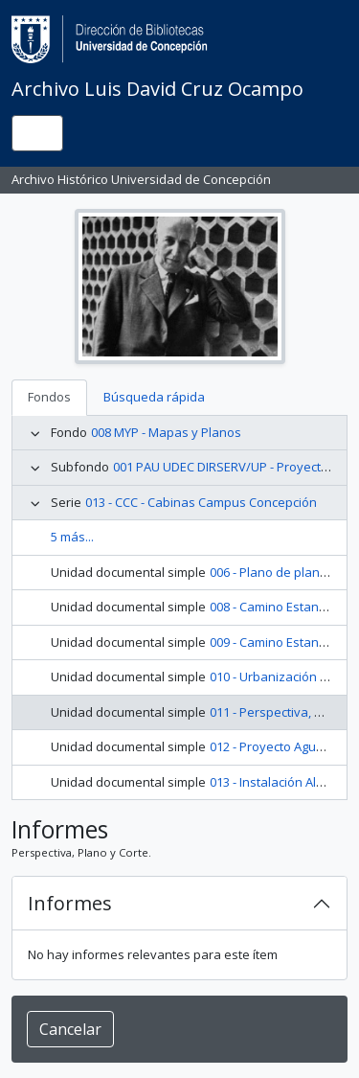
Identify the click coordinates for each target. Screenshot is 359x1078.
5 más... (72, 536)
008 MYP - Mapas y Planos (166, 432)
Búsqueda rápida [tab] (154, 396)
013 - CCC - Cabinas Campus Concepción (201, 502)
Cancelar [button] (70, 1029)
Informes (70, 903)
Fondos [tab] (49, 396)
